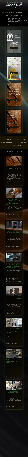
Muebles (14, 279)
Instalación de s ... (14, 100)
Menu (15, 7)
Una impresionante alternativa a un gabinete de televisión (13, 361)
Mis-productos (11, 182)
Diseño (14, 182)
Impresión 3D (8, 247)
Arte (16, 246)
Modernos (11, 279)
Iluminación (7, 279)
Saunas (15, 182)
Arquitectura (13, 246)
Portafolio (17, 182)
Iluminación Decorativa (9, 281)
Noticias (10, 214)
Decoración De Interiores (10, 280)
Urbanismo (12, 313)
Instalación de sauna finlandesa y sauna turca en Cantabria (13, 168)
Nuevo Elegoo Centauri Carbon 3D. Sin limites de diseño (12, 233)
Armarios (13, 278)
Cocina (16, 278)
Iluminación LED (15, 281)
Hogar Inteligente (17, 280)
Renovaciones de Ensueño (9, 182)
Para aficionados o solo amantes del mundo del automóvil (12, 393)
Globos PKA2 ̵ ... (14, 73)
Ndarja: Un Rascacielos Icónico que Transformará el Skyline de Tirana (13, 298)
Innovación (8, 313)
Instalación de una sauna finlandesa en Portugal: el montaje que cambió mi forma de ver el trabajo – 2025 (13, 202)
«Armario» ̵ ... (13, 48)
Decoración (15, 343)
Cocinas (13, 343)
